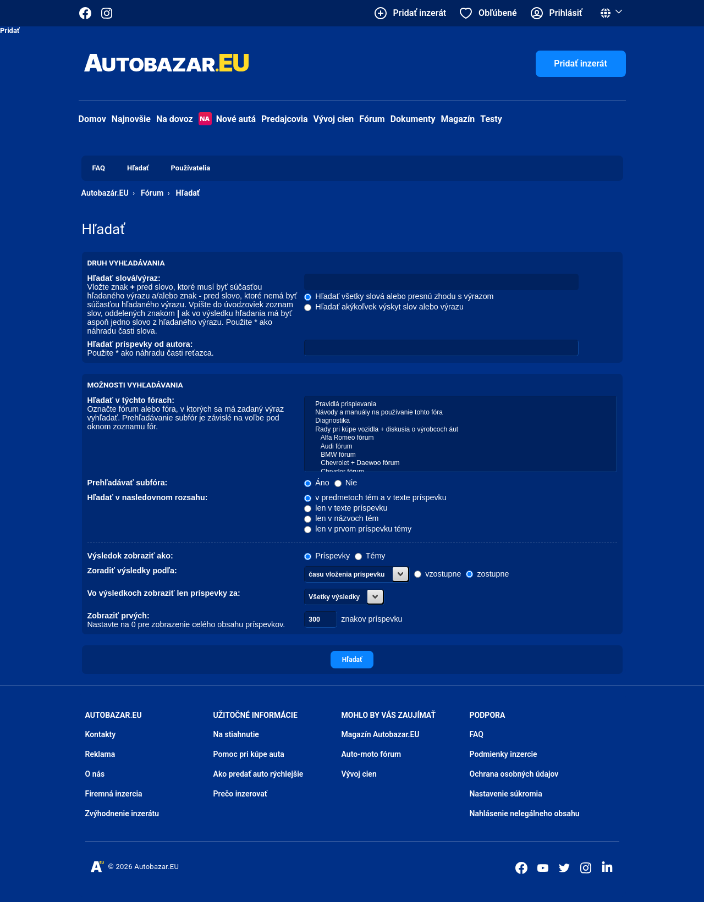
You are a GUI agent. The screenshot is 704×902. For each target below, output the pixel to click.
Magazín (458, 119)
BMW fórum (460, 455)
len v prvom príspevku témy (357, 528)
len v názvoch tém (341, 518)
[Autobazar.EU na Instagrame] (106, 13)
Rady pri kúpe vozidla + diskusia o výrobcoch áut (460, 429)
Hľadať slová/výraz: (124, 278)
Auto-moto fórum (372, 754)
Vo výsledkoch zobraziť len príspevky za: (163, 593)
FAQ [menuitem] (99, 168)
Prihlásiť (565, 13)
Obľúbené (497, 13)
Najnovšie (131, 119)
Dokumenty (413, 119)
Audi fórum (460, 446)
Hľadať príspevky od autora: (140, 344)
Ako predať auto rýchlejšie (258, 774)
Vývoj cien (334, 119)
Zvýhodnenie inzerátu (122, 813)
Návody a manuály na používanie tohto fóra (460, 412)
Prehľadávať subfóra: (127, 482)
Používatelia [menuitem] (191, 168)
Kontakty (100, 734)
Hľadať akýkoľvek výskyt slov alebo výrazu (384, 306)
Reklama (100, 754)
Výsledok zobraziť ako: (130, 555)
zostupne (487, 573)
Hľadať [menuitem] (137, 168)
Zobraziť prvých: (118, 615)
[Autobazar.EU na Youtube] (542, 868)
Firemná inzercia (113, 793)
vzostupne (437, 573)
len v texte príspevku (345, 507)
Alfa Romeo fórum (460, 438)
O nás (95, 774)
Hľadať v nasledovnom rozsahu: (147, 497)
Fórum (371, 119)
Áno (316, 482)
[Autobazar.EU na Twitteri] (564, 868)
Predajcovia (284, 119)
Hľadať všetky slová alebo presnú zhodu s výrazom (398, 296)
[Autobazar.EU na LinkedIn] (607, 866)
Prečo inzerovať (240, 793)
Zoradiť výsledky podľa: (132, 570)
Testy (491, 119)
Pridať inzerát (580, 63)
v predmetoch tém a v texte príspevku (375, 497)
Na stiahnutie (236, 734)
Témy (370, 555)
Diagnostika (460, 421)
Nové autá (227, 119)
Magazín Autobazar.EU (381, 734)
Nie (345, 482)
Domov (92, 119)
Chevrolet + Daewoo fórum (460, 463)
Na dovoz (174, 119)
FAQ (476, 734)
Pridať (10, 30)
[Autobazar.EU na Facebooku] (521, 868)
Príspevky (327, 555)
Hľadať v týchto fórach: (131, 400)
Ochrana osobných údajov (514, 774)
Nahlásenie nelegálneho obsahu (525, 813)
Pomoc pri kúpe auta (248, 754)
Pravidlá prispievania (460, 404)
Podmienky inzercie (503, 754)
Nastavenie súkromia (506, 793)
